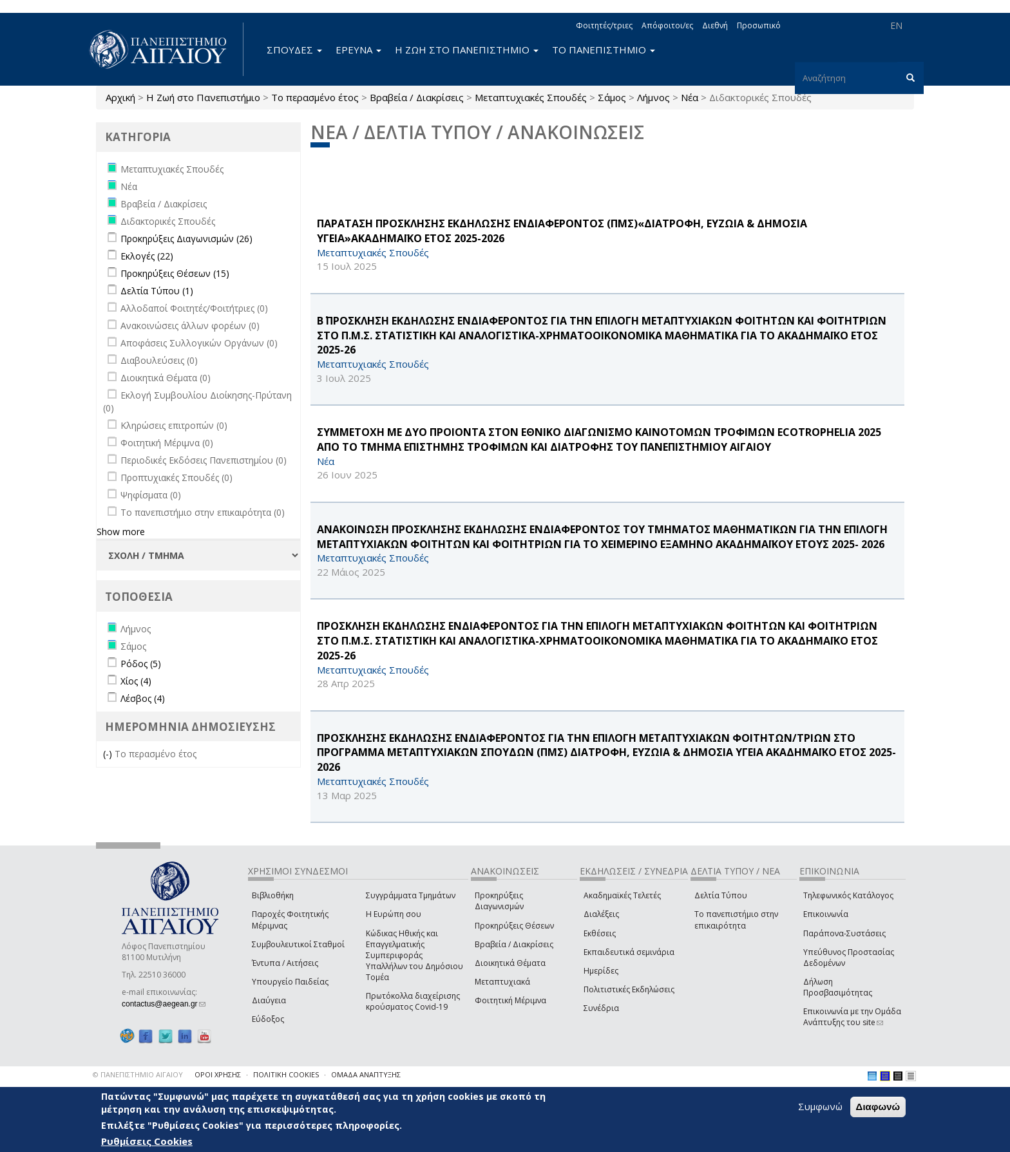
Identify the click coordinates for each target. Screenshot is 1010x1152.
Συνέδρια (601, 1008)
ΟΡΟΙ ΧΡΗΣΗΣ (218, 1074)
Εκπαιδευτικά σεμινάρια (629, 952)
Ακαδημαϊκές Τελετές (622, 895)
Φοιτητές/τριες (604, 25)
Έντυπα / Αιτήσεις (285, 963)
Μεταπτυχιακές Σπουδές (531, 97)
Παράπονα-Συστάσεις (844, 933)
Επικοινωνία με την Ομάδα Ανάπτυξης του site (852, 1017)
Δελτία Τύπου (720, 895)
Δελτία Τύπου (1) (156, 291)
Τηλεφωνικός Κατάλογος (848, 895)
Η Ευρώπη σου (393, 914)
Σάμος (612, 97)
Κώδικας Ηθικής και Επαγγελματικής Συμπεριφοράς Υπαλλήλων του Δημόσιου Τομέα (414, 955)
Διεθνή (715, 25)
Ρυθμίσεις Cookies (147, 1141)
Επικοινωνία (825, 914)
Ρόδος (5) (140, 663)
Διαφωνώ (878, 1106)
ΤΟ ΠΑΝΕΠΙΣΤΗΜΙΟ (603, 49)
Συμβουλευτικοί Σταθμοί (298, 944)
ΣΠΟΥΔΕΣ (294, 49)
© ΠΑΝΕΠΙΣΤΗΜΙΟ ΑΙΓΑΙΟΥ (138, 1074)
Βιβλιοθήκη (273, 895)
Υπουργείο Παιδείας (290, 981)
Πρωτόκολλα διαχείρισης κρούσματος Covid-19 (413, 1001)
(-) (109, 754)
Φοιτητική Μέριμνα (510, 1000)
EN (896, 25)
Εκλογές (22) (146, 256)
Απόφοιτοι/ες (667, 25)
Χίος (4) (135, 681)
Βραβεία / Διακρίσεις (417, 97)
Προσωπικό (759, 25)
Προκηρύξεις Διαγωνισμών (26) (186, 238)
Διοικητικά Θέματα (510, 963)
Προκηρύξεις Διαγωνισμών (499, 901)
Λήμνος (653, 97)
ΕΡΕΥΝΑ (358, 49)
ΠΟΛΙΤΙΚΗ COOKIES (286, 1074)
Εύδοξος (268, 1019)
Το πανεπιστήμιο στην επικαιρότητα (736, 919)
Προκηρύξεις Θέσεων (514, 925)
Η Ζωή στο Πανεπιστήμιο (203, 97)
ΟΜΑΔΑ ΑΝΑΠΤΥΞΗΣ (366, 1074)
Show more (121, 531)
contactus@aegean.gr (163, 1003)
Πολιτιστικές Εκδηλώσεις (629, 989)
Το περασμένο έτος (315, 97)
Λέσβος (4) (142, 698)
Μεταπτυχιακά (502, 981)
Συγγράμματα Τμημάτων (410, 895)
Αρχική (120, 97)
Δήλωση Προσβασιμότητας (837, 987)
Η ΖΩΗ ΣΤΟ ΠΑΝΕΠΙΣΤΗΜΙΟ (466, 49)
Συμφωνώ (820, 1106)
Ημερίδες (601, 970)
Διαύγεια (269, 1000)
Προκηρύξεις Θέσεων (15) (174, 273)
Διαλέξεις (601, 914)
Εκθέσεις (600, 933)
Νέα (689, 97)
